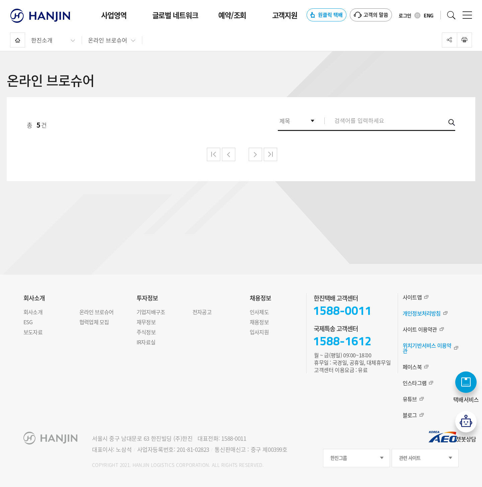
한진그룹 (338, 458)
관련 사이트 (410, 458)
